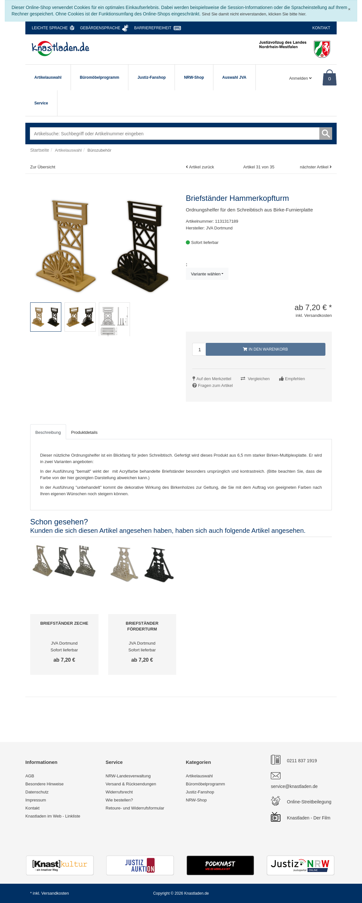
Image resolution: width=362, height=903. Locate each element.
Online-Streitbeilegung (309, 801)
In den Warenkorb (265, 349)
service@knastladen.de (294, 786)
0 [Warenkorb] (329, 78)
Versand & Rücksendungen (131, 784)
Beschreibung (48, 432)
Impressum (35, 800)
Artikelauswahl (48, 77)
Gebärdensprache (100, 28)
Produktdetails (84, 432)
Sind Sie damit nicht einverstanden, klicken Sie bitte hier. (254, 14)
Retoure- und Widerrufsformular (135, 808)
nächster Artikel (315, 167)
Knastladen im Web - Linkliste (52, 816)
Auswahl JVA (234, 77)
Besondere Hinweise (44, 784)
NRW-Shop (194, 77)
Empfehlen (295, 378)
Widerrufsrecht (119, 792)
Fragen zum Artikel (215, 385)
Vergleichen (259, 378)
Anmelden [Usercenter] (300, 78)
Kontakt (321, 28)
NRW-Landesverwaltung (128, 775)
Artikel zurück (201, 167)
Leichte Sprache (50, 28)
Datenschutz (36, 792)
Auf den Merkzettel (213, 378)
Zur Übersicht (42, 167)
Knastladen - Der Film (308, 817)
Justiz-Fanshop (151, 77)
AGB (29, 775)
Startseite (39, 150)
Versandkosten (55, 893)
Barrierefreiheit (152, 28)
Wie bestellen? (119, 800)
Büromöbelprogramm (99, 77)
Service (41, 103)
